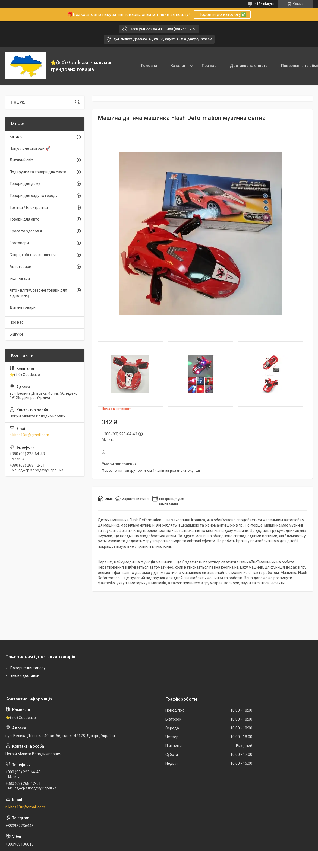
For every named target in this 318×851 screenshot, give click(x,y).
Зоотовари (19, 243)
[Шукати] (77, 102)
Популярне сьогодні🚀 (30, 148)
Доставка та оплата (248, 65)
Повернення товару (28, 668)
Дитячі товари (23, 307)
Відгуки (16, 334)
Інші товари (20, 278)
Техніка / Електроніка (29, 207)
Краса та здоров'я (26, 231)
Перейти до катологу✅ (222, 14)
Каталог (178, 65)
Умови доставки (24, 675)
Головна (149, 65)
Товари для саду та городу (34, 195)
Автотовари (20, 266)
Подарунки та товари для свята (38, 172)
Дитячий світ (21, 160)
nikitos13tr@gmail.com (29, 435)
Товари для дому (25, 183)
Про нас (209, 65)
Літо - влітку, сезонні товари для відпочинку (38, 293)
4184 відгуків (265, 4)
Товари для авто (24, 219)
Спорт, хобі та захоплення (33, 255)
